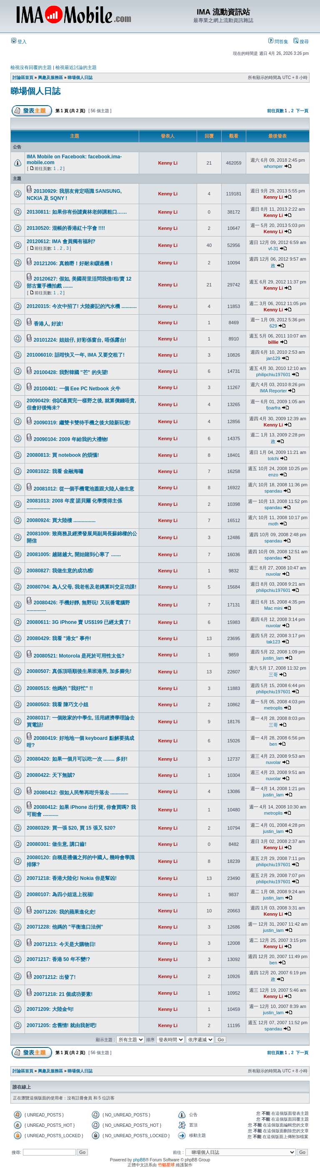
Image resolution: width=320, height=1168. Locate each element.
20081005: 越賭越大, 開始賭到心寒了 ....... (74, 554)
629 (273, 325)
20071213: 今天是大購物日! (65, 944)
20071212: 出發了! (55, 977)
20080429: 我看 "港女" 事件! (59, 638)
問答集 (278, 41)
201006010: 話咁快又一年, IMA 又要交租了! (76, 355)
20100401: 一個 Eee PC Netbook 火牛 (77, 389)
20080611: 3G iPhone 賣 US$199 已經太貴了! (78, 622)
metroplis (273, 707)
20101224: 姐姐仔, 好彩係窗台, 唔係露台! (80, 340)
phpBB (139, 1160)
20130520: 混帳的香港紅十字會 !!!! (66, 228)
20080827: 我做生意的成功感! (60, 571)
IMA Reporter (273, 390)
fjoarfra (273, 407)
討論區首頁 (22, 77)
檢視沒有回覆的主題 (31, 67)
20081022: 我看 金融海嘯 (55, 471)
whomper (273, 166)
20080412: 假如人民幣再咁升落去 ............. (81, 793)
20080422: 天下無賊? (51, 775)
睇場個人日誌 (80, 77)
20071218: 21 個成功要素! (63, 994)
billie (273, 342)
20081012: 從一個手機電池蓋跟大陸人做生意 (84, 489)
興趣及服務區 (50, 77)
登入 (19, 41)
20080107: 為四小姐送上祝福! (60, 894)
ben (273, 744)
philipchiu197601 (273, 374)
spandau (273, 490)
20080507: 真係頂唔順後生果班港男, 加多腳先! (79, 671)
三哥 (273, 674)
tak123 (273, 641)
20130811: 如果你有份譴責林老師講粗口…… (77, 212)
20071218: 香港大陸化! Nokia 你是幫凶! (72, 878)
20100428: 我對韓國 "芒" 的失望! (71, 372)
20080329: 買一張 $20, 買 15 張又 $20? (71, 828)
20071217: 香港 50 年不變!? (58, 959)
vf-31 (273, 248)
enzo (273, 474)
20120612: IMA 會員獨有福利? (61, 241)
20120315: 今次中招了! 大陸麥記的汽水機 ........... (82, 306)
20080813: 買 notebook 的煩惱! (63, 455)
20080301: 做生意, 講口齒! (56, 844)
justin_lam (273, 657)
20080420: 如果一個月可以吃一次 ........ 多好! (77, 759)
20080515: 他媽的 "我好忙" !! (60, 688)
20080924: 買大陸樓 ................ (61, 520)
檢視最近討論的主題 (76, 67)
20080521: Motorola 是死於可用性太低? (79, 656)
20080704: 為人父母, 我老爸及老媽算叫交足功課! (81, 587)
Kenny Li (168, 162)
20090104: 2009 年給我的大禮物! (71, 439)
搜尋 (301, 41)
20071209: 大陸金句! (50, 1009)
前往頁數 (275, 110)
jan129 (273, 358)
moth (273, 523)
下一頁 (302, 110)
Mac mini (273, 608)
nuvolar (273, 574)
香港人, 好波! (48, 324)
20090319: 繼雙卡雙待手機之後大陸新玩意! (82, 423)
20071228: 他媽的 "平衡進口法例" (65, 927)
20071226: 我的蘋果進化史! (65, 912)
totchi (273, 458)
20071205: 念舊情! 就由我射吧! (62, 1025)
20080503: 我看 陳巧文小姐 (57, 704)
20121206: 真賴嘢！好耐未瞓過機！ (74, 263)
